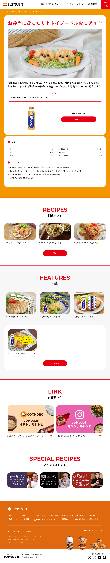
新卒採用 (27, 531)
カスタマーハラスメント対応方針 (17, 542)
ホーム (11, 516)
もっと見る (55, 363)
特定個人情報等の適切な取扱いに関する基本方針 (21, 539)
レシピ (6, 12)
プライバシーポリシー (14, 537)
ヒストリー (53, 519)
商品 (42, 4)
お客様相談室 (92, 4)
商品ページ (79, 119)
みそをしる (79, 516)
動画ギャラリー (14, 519)
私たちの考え (53, 4)
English (94, 530)
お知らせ (80, 4)
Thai (100, 530)
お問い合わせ (93, 519)
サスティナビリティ (40, 520)
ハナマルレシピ (67, 4)
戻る (55, 253)
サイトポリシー (26, 537)
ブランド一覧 (40, 516)
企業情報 (25, 519)
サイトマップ (37, 537)
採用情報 (65, 519)
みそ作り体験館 (13, 531)
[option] (21, 305)
